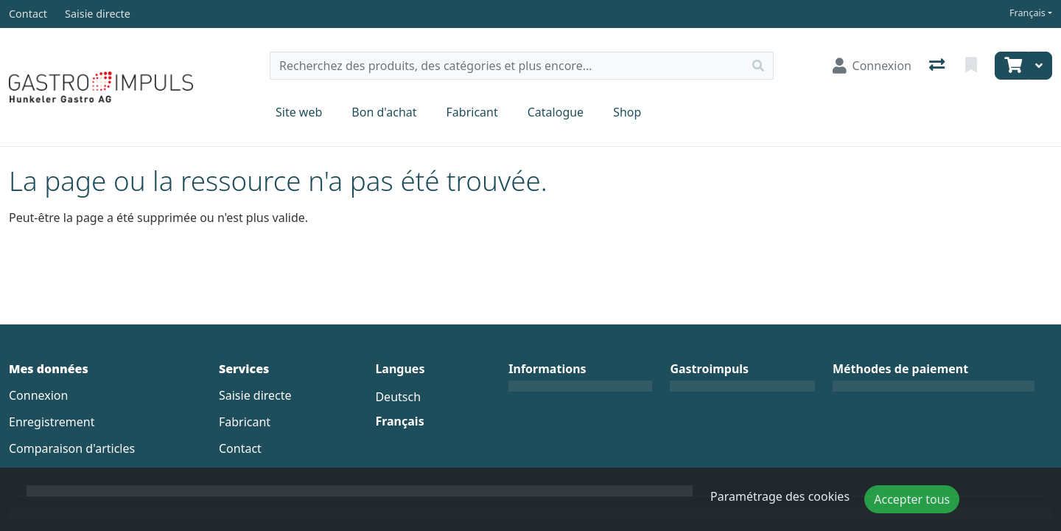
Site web (299, 112)
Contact (240, 448)
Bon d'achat (383, 112)
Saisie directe (255, 395)
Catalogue (556, 112)
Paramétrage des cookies (780, 496)
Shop (627, 112)
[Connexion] (872, 65)
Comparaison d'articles (72, 448)
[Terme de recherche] (507, 66)
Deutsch (398, 397)
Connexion (38, 395)
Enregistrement (51, 422)
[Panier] (1012, 66)
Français (1027, 13)
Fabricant (472, 112)
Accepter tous (912, 499)
